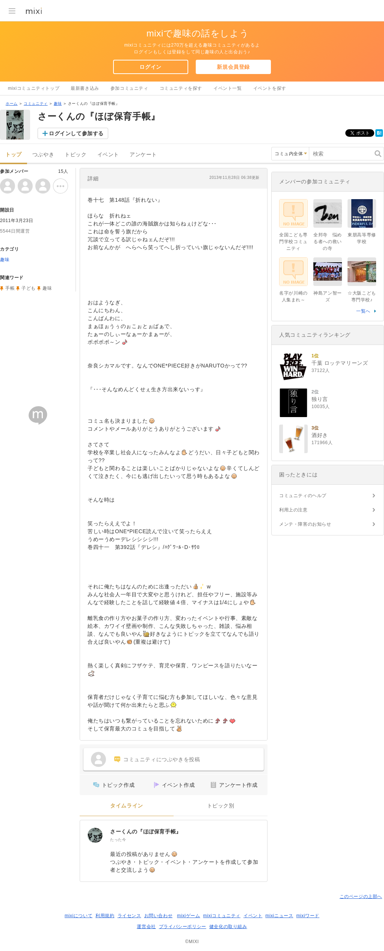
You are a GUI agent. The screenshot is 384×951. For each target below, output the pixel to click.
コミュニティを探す (181, 88)
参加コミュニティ (129, 88)
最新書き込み (85, 88)
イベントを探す (269, 88)
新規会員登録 (233, 67)
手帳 (10, 288)
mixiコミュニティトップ (33, 88)
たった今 (118, 840)
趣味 (58, 103)
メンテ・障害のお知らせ (305, 524)
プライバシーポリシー (182, 926)
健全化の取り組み (228, 926)
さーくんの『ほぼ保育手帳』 (145, 832)
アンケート (143, 154)
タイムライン (126, 806)
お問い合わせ (158, 915)
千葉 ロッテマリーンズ (339, 363)
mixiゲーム (188, 915)
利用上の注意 (293, 510)
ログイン (150, 67)
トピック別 (220, 806)
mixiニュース (279, 915)
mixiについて (78, 915)
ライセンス (129, 915)
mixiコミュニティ (221, 915)
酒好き (319, 435)
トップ (13, 154)
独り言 (319, 399)
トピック (75, 154)
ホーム (12, 103)
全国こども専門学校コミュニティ (293, 241)
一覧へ (363, 311)
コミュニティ (36, 103)
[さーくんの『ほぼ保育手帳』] (95, 835)
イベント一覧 (227, 88)
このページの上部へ (361, 896)
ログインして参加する (76, 133)
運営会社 (146, 926)
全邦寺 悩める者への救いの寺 (327, 241)
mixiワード (307, 915)
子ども (28, 288)
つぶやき (43, 154)
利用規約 (104, 915)
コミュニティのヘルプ (303, 495)
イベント (108, 154)
